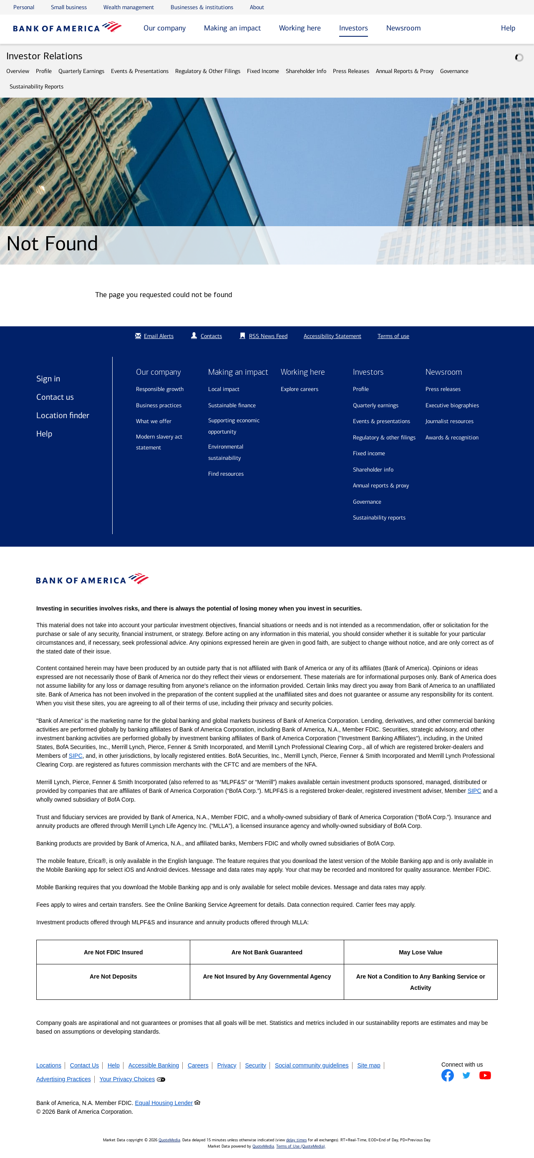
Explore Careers (299, 389)
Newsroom (403, 28)
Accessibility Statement (332, 336)
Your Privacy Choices (127, 1079)
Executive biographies (452, 405)
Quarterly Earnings (81, 71)
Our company (165, 28)
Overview (17, 71)
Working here (300, 28)
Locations (48, 1065)
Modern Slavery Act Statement (159, 442)
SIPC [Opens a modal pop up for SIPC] (76, 755)
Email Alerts (153, 336)
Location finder (62, 415)
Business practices (158, 405)
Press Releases (351, 71)
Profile (44, 71)
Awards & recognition (452, 437)
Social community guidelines (312, 1065)
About (257, 7)
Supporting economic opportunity (233, 426)
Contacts (211, 336)
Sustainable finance (232, 405)
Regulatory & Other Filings (207, 71)
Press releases (443, 389)
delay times (296, 1140)
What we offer (153, 421)
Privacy (227, 1065)
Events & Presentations (140, 71)
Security (255, 1065)
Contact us (55, 397)
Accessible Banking (153, 1065)
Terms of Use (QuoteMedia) (300, 1146)
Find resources (226, 473)
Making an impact (232, 28)
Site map (368, 1065)
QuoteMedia (169, 1140)
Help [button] (508, 28)
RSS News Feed (268, 336)
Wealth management (128, 7)
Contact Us (84, 1065)
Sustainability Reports (36, 86)
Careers (198, 1065)
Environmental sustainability (225, 452)
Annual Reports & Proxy (404, 71)
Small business (69, 7)
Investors (353, 28)
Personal (23, 7)
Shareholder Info (306, 71)
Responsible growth (160, 389)
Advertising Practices (63, 1079)
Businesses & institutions (202, 7)
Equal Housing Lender (164, 1103)
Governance (454, 71)
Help (44, 434)
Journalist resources (450, 421)
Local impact (223, 389)
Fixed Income (263, 71)
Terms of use (393, 336)
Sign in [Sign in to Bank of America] (48, 378)
